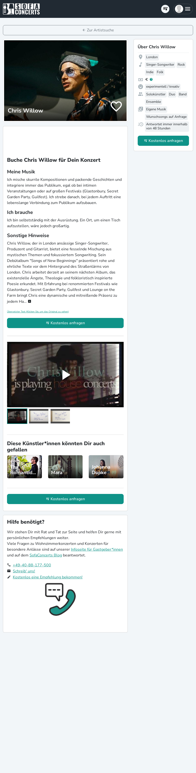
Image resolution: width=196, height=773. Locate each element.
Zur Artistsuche (100, 30)
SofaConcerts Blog (46, 555)
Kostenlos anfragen (68, 323)
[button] (183, 9)
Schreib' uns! (24, 571)
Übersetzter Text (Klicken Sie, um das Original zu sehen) (38, 311)
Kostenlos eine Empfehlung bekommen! (48, 577)
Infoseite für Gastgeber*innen (97, 549)
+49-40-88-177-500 (32, 565)
